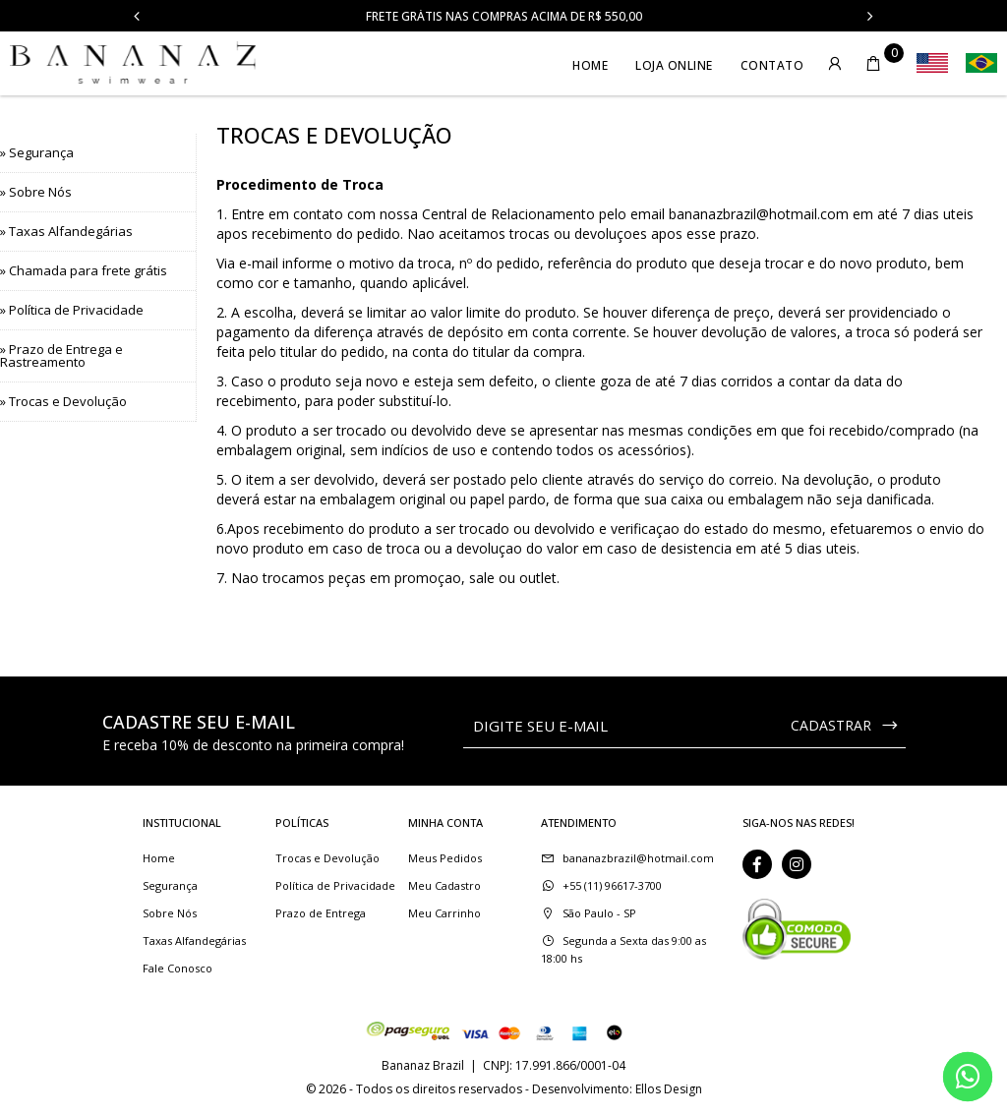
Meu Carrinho (444, 913)
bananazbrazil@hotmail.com (759, 214)
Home (590, 65)
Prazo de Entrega (320, 913)
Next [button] (870, 16)
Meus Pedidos (445, 858)
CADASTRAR (845, 725)
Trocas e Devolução (327, 858)
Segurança (170, 885)
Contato (772, 65)
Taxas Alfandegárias (194, 940)
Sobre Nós (170, 913)
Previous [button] (137, 16)
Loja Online (674, 65)
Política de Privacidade (335, 885)
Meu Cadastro (444, 885)
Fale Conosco (177, 968)
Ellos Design (668, 1089)
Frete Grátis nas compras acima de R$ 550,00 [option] (504, 17)
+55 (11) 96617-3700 (612, 885)
